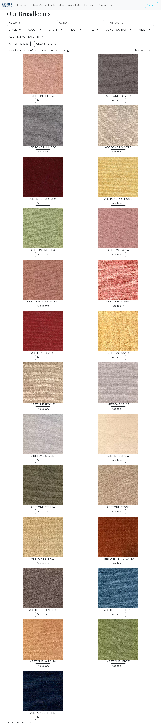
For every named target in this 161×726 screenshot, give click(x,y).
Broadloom (23, 5)
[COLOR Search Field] (80, 23)
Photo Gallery (57, 5)
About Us (74, 5)
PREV (54, 50)
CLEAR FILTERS (46, 43)
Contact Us (105, 5)
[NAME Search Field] (30, 23)
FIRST (45, 50)
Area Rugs (39, 5)
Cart (151, 5)
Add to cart (43, 100)
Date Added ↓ (143, 50)
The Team (89, 5)
